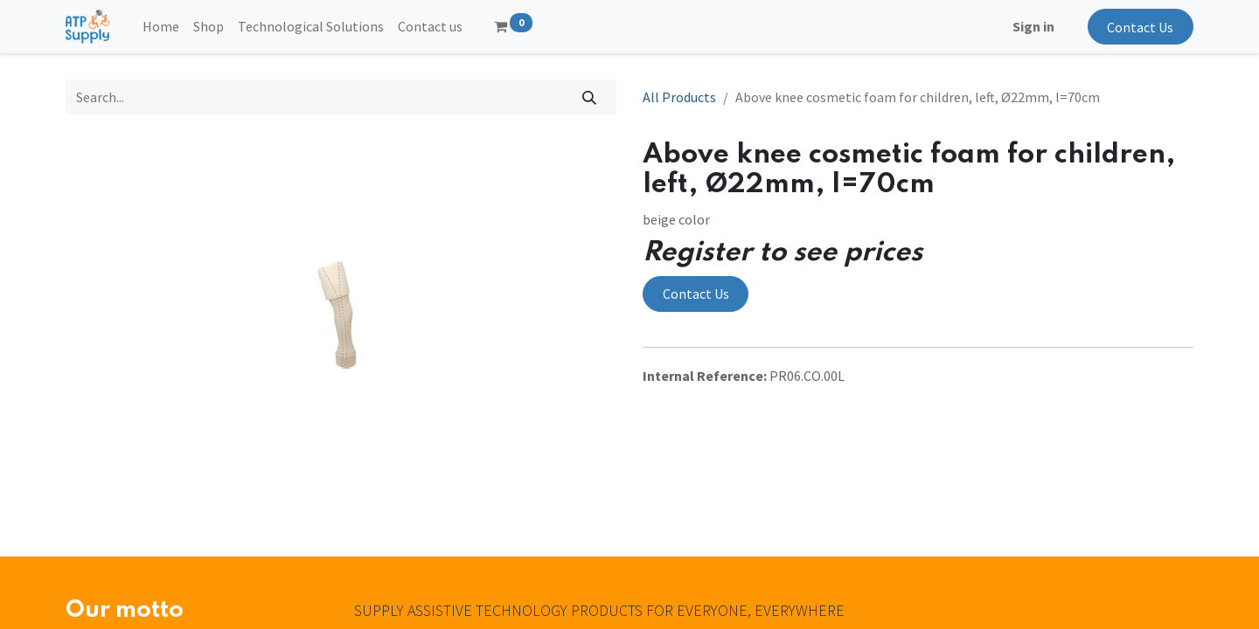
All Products (679, 97)
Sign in (1033, 26)
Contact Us (1140, 27)
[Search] (589, 96)
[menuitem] (161, 26)
